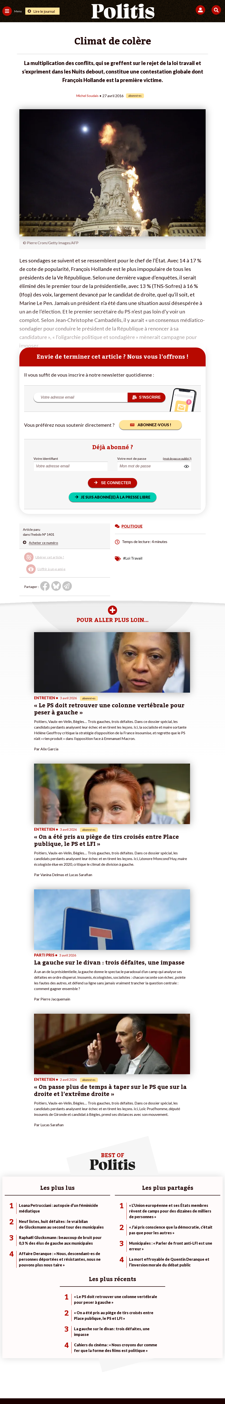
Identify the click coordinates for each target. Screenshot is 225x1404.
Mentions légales (41, 1371)
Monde (43, 1215)
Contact (14, 1371)
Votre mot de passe (131, 458)
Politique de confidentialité (151, 1371)
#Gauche (156, 1225)
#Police (154, 1220)
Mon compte (85, 1240)
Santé (42, 1235)
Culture (8, 1240)
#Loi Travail (132, 558)
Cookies (206, 1371)
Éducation (45, 1230)
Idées (6, 1235)
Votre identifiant (46, 458)
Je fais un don (86, 1215)
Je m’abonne (85, 1225)
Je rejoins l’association (92, 1230)
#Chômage (157, 1235)
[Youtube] (80, 1387)
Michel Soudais (87, 95)
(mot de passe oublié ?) (177, 458)
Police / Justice (49, 1240)
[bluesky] (65, 1387)
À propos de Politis (90, 1235)
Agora (6, 1215)
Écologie (8, 1225)
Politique (9, 1220)
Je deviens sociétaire (91, 1220)
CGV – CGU (113, 1371)
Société (8, 1230)
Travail (43, 1220)
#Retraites (157, 1230)
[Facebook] (51, 1387)
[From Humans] (109, 1387)
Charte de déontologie (79, 1371)
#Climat (155, 1215)
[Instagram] (95, 1387)
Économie (45, 1225)
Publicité (186, 1371)
